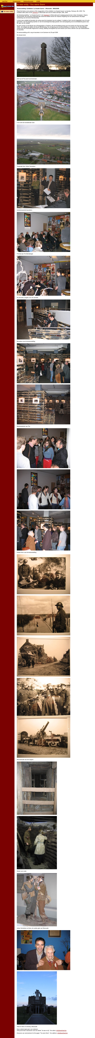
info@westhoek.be (61, 1030)
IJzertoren (35, 12)
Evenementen (17, 1)
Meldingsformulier (28, 1)
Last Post (4, 1)
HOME (38, 1)
